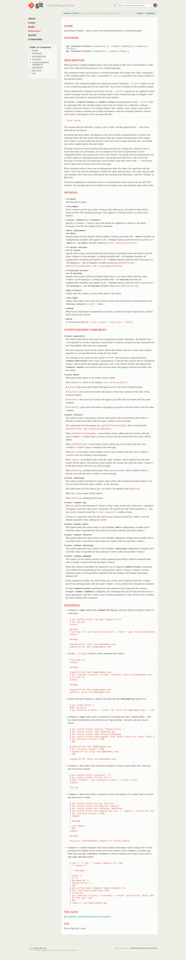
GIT (33, 74)
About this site (40, 948)
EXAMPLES (37, 68)
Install (32, 35)
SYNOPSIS (37, 54)
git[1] (78, 928)
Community (35, 39)
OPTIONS (36, 59)
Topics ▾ (141, 13)
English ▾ (150, 13)
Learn (31, 22)
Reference (34, 31)
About (31, 18)
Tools (31, 27)
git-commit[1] (71, 916)
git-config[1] (105, 916)
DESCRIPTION (39, 57)
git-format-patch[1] (88, 916)
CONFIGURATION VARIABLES (40, 64)
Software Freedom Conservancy (144, 948)
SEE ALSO (37, 71)
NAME (35, 51)
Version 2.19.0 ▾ (71, 13)
